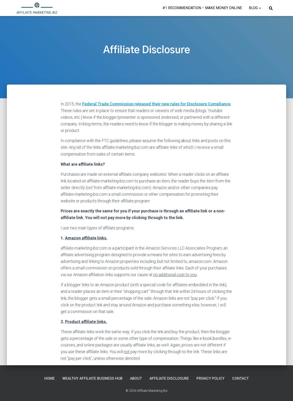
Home (49, 378)
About (136, 378)
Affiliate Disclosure (169, 378)
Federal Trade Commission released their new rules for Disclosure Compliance (156, 104)
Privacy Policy (210, 378)
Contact (240, 378)
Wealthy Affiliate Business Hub (92, 378)
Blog (255, 8)
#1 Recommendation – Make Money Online (202, 8)
